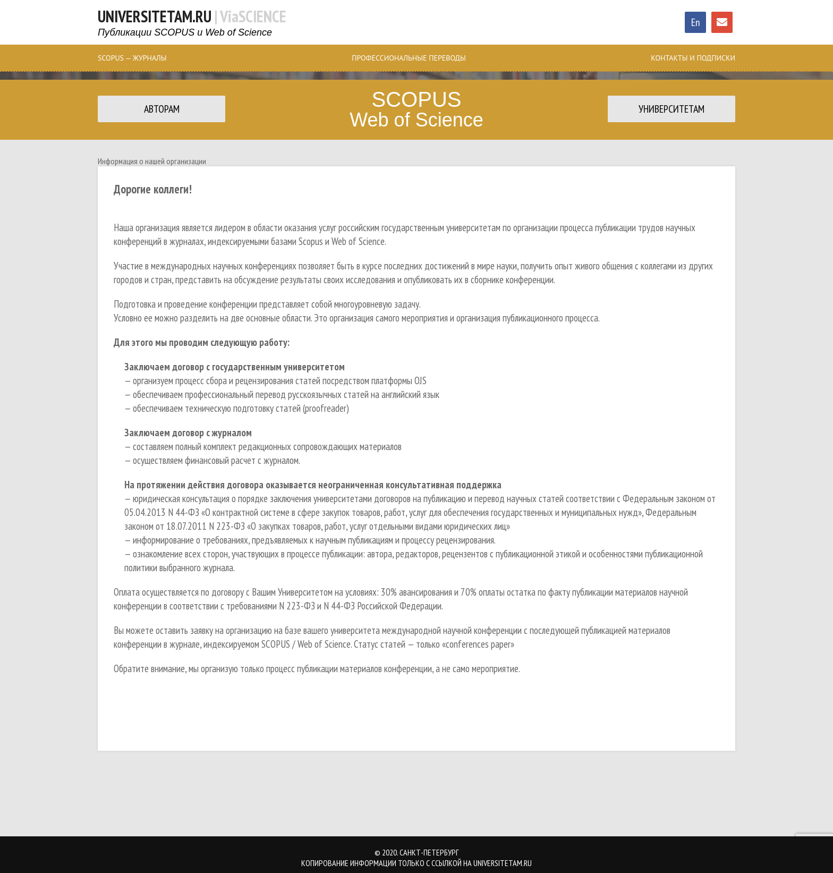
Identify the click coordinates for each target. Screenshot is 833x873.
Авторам (162, 109)
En (695, 22)
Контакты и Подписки (693, 58)
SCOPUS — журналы (132, 58)
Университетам (671, 109)
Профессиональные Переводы (408, 58)
